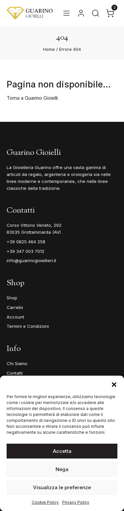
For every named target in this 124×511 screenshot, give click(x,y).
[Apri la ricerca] (95, 13)
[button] (114, 384)
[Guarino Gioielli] (30, 13)
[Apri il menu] (66, 13)
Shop (12, 297)
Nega (62, 469)
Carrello (15, 307)
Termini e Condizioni (28, 326)
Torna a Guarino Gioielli (32, 98)
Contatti (15, 373)
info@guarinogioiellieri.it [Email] (31, 260)
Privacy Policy (75, 502)
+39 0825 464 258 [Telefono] (26, 241)
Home (49, 49)
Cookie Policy (45, 502)
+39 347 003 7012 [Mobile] (25, 251)
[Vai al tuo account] (81, 13)
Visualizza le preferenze (62, 487)
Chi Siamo (17, 363)
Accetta (62, 451)
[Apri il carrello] (110, 13)
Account (15, 317)
